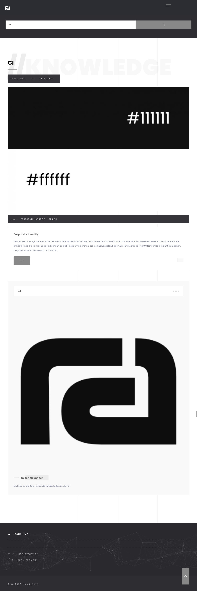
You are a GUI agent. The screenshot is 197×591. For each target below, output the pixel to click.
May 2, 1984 (19, 78)
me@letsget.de (28, 554)
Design (53, 219)
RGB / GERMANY (27, 560)
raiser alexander (32, 478)
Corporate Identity (33, 219)
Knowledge (46, 78)
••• (21, 260)
